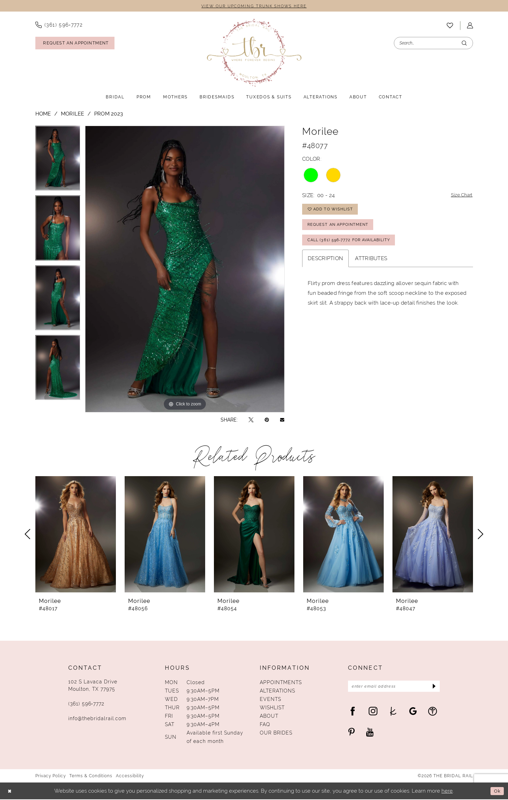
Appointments (281, 683)
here (447, 791)
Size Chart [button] (460, 196)
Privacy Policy (50, 776)
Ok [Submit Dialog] (496, 791)
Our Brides (276, 733)
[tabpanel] (58, 161)
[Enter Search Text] (433, 43)
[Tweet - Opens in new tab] (251, 420)
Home (43, 114)
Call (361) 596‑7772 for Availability (353, 246)
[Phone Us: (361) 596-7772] (59, 25)
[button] (470, 26)
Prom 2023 (108, 114)
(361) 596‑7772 (86, 704)
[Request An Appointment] (74, 43)
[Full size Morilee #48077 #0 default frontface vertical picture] (184, 269)
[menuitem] (59, 25)
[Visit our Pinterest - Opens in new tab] (351, 734)
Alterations (277, 691)
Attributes (371, 266)
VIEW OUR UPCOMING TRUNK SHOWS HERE (253, 6)
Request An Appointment (341, 229)
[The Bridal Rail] (254, 53)
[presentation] (75, 535)
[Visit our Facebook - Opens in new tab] (352, 713)
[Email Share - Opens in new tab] (282, 420)
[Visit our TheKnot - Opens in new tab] (393, 713)
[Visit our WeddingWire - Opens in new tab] (432, 713)
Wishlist (272, 708)
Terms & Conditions (90, 776)
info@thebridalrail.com (97, 719)
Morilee (72, 114)
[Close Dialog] (10, 792)
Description (325, 266)
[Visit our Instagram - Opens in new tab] (373, 713)
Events (270, 700)
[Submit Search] (464, 43)
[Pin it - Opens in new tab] (266, 420)
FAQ (265, 725)
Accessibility (130, 776)
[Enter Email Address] (394, 687)
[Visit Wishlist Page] (450, 26)
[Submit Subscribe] (432, 688)
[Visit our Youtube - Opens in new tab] (370, 734)
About (269, 716)
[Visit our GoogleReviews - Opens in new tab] (413, 713)
